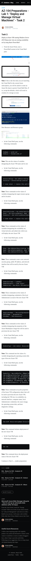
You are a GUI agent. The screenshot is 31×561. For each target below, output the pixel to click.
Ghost (21, 555)
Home (17, 2)
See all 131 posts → (7, 492)
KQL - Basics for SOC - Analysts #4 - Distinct (15, 478)
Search (23, 2)
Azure (3, 7)
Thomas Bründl (9, 27)
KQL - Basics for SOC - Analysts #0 (12, 471)
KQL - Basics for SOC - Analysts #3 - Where (14, 485)
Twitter (17, 555)
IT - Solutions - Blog (7, 2)
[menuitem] (17, 3)
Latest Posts (11, 555)
